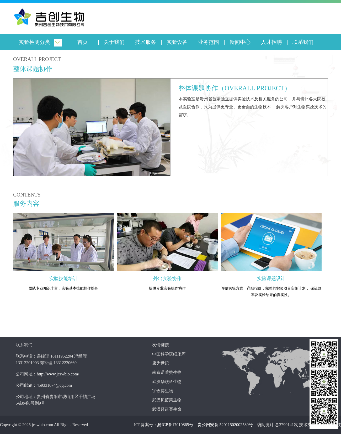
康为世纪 (160, 363)
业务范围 (208, 42)
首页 (82, 42)
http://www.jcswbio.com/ (58, 374)
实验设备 (177, 42)
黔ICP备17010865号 (175, 424)
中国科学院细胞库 (169, 354)
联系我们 (302, 42)
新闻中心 (240, 42)
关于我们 (114, 42)
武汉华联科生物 (167, 381)
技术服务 (145, 42)
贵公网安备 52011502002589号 (225, 424)
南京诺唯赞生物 (167, 372)
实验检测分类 (34, 42)
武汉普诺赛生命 (167, 409)
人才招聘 (271, 42)
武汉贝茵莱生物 (167, 400)
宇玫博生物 (162, 391)
